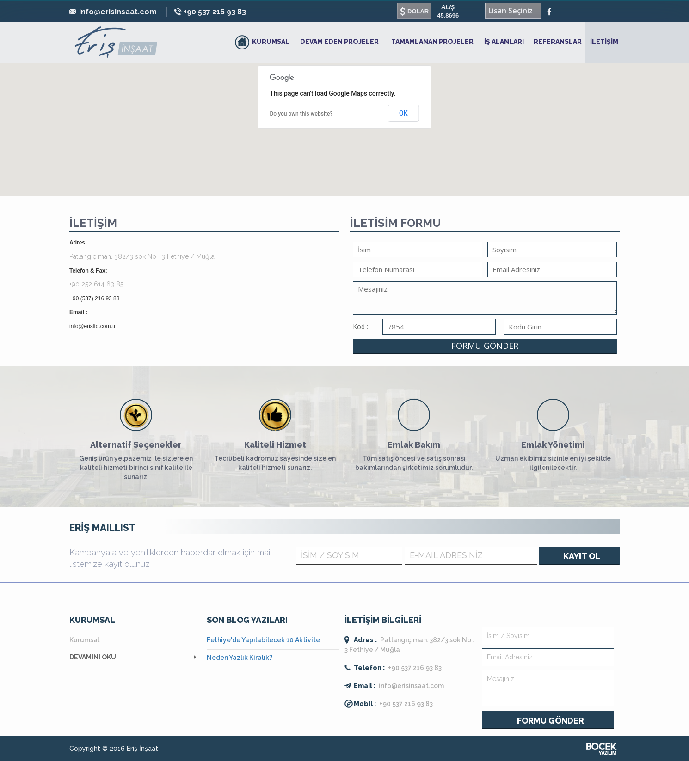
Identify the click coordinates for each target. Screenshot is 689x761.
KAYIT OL (581, 556)
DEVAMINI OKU (92, 657)
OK (403, 113)
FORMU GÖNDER (484, 345)
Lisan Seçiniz (510, 11)
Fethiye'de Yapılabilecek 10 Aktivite (263, 640)
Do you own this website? (301, 113)
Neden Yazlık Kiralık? (239, 657)
